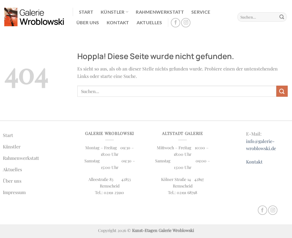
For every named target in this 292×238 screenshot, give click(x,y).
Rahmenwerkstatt (160, 12)
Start (86, 12)
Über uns (87, 22)
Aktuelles (149, 22)
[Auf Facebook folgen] (175, 22)
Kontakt (118, 22)
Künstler (114, 12)
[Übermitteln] (282, 17)
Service (200, 12)
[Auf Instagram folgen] (185, 22)
